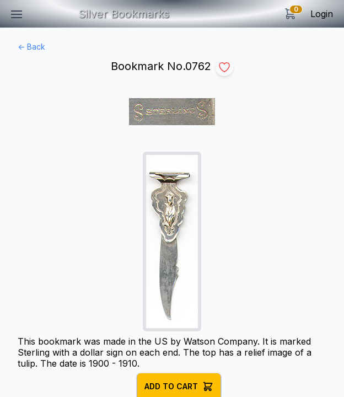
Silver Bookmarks (123, 13)
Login (321, 13)
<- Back (31, 46)
